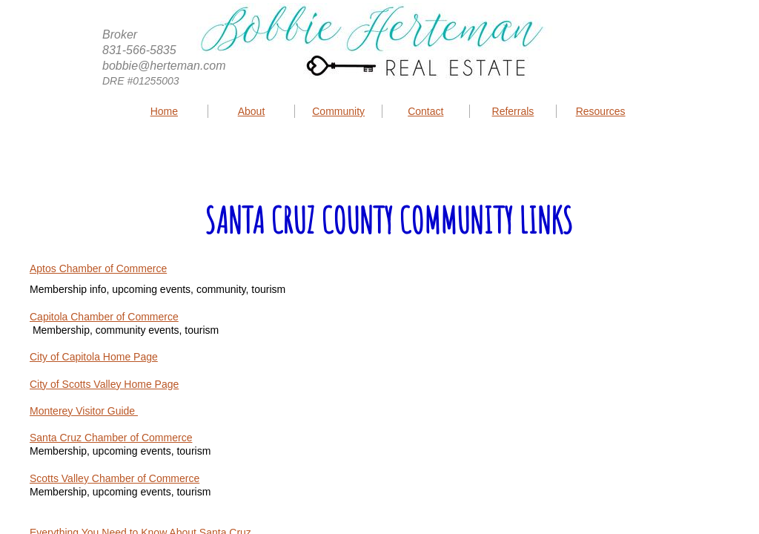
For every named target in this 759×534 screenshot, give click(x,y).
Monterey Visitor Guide (84, 411)
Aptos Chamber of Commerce (98, 268)
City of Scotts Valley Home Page (104, 384)
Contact (425, 111)
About (251, 111)
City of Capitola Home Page (94, 357)
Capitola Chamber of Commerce (104, 317)
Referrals (513, 111)
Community (338, 111)
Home (164, 111)
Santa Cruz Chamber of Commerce (111, 438)
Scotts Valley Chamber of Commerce (114, 478)
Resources (601, 111)
